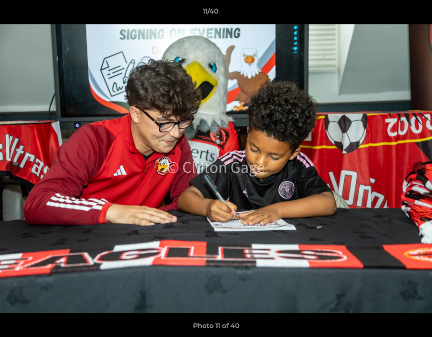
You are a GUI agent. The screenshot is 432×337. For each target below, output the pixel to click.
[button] (392, 13)
